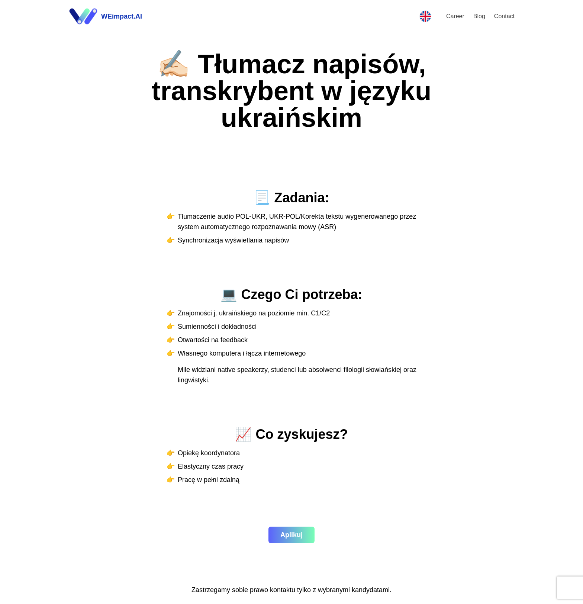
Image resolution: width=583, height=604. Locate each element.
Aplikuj (291, 535)
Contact (504, 16)
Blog (479, 16)
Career (455, 16)
